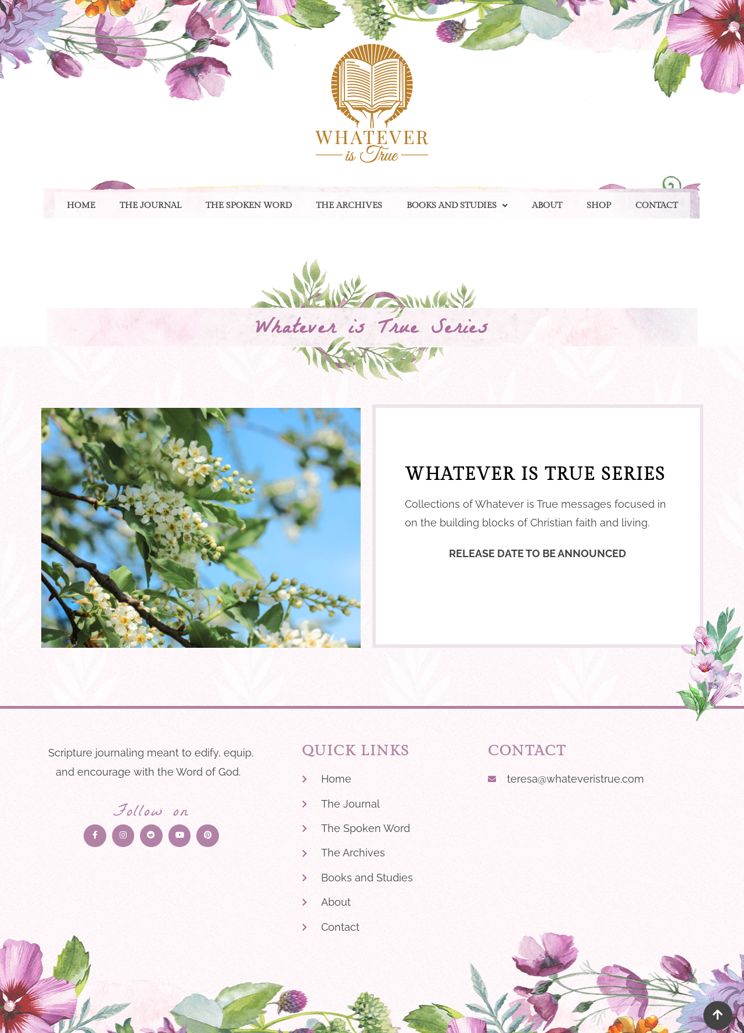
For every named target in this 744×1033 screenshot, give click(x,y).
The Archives (349, 205)
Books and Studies (457, 205)
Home (81, 205)
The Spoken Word (249, 205)
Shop (599, 205)
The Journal (150, 205)
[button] (457, 205)
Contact (656, 205)
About (547, 205)
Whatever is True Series (372, 330)
